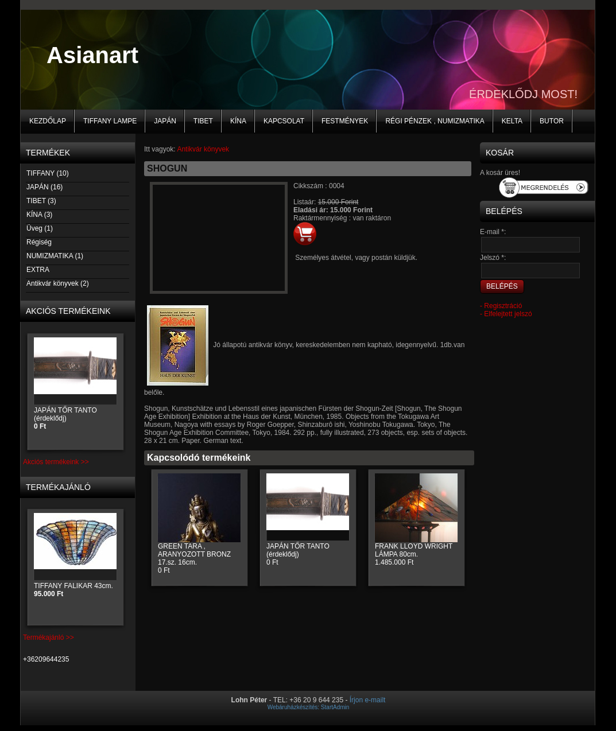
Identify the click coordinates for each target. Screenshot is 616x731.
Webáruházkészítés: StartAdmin (309, 707)
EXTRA (37, 270)
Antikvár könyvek (203, 149)
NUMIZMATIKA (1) (54, 256)
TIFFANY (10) (47, 173)
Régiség (39, 242)
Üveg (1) (39, 228)
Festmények (344, 121)
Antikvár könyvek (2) (57, 283)
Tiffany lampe (110, 121)
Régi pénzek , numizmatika (434, 121)
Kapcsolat (284, 121)
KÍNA (238, 121)
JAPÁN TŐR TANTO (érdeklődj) (65, 418)
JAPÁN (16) (44, 187)
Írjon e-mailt (368, 700)
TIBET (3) (41, 201)
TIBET (203, 121)
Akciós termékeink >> (56, 462)
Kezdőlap (47, 121)
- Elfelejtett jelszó (506, 314)
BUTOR (552, 121)
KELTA (512, 121)
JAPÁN (165, 121)
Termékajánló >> (48, 637)
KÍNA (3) (39, 215)
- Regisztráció (501, 306)
